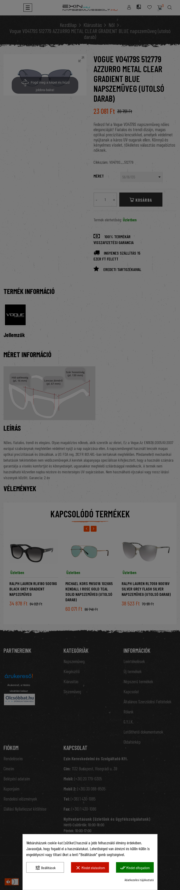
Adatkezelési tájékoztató (139, 880)
